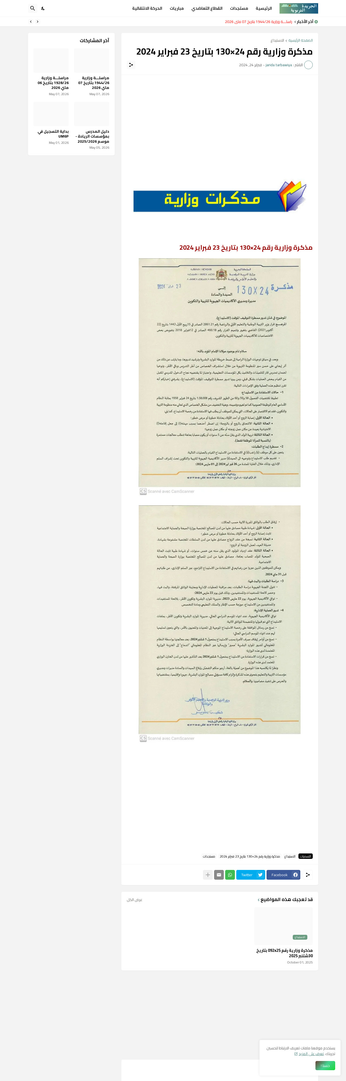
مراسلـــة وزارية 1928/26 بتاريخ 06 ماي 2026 (53, 82)
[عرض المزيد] (208, 875)
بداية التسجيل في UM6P (53, 134)
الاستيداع (277, 40)
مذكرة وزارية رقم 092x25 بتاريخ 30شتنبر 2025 (284, 953)
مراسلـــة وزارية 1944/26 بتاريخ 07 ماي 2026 (257, 21)
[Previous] (37, 21)
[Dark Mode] (43, 8)
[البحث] (32, 8)
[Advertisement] (220, 118)
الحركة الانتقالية (147, 8)
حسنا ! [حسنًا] (325, 1065)
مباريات (177, 8)
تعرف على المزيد (311, 1053)
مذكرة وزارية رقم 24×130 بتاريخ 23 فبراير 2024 (250, 856)
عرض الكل (134, 900)
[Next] (31, 21)
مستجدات (239, 8)
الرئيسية (264, 8)
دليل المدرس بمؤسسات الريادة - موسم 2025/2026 (92, 136)
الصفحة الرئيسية (300, 40)
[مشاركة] (131, 65)
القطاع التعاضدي (206, 8)
